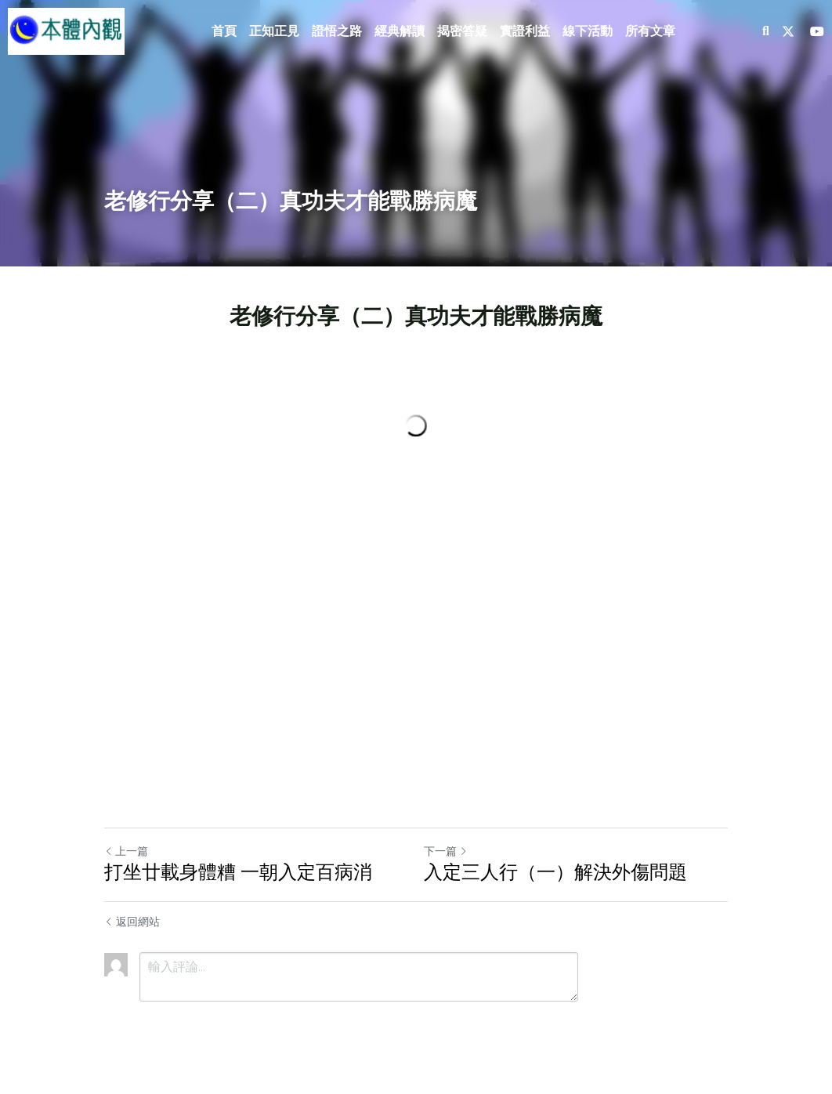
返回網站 (132, 922)
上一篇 (126, 851)
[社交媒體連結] (788, 31)
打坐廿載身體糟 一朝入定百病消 (238, 871)
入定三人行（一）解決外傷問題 (555, 871)
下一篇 (446, 851)
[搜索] (765, 31)
